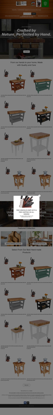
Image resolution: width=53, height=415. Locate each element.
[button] (39, 196)
